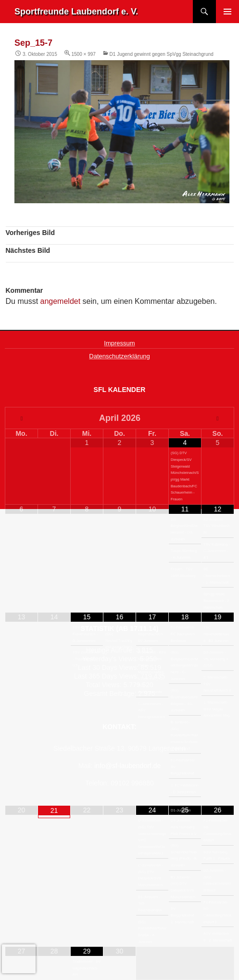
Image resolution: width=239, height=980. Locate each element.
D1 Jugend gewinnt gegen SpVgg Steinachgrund (162, 54)
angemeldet (60, 301)
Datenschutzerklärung (119, 356)
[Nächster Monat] (217, 418)
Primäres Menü (227, 11)
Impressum (119, 343)
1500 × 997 (84, 54)
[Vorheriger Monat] (21, 418)
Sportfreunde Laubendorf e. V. (76, 11)
